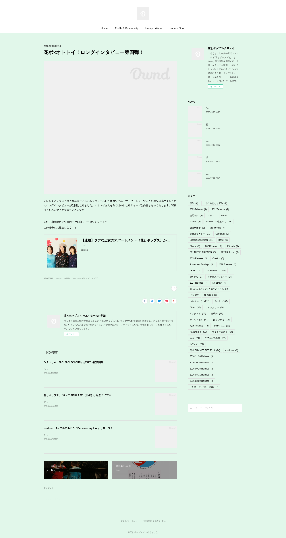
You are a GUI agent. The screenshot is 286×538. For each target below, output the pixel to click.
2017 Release (198, 283)
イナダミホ (198, 313)
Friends (233, 246)
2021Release (213, 246)
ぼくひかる (221, 319)
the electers (217, 228)
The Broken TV (216, 270)
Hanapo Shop (177, 28)
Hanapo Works (153, 28)
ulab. (195, 338)
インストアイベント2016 (204, 387)
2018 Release (227, 264)
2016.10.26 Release (201, 362)
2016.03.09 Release (201, 381)
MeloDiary (219, 283)
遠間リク (196, 215)
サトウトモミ (199, 319)
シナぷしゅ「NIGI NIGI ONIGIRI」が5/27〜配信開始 (73, 362)
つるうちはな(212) (61, 278)
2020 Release (230, 252)
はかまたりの (215, 307)
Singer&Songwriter (201, 240)
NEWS (210, 295)
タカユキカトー (200, 234)
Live (194, 295)
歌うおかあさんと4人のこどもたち (209, 289)
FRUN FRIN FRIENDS (203, 252)
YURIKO (196, 277)
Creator (218, 258)
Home (104, 28)
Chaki (195, 307)
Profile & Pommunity (126, 28)
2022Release (220, 209)
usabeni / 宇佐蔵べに (218, 221)
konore (195, 221)
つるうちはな (199, 301)
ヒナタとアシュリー (219, 277)
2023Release (198, 209)
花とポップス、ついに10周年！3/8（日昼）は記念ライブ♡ (77, 395)
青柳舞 (217, 313)
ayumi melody (199, 325)
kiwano (226, 215)
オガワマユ (222, 325)
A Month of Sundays (201, 264)
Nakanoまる (198, 332)
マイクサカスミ (222, 332)
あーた (221, 301)
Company (222, 234)
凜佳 (194, 203)
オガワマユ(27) (92, 278)
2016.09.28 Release (201, 368)
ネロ (212, 215)
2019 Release (198, 258)
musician (231, 350)
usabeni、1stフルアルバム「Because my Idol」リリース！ (78, 428)
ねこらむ (197, 344)
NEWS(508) (48, 278)
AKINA (195, 270)
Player (195, 246)
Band (223, 240)
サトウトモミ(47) (78, 278)
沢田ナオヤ (197, 228)
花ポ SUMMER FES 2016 (205, 350)
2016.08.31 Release (201, 374)
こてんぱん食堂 (215, 338)
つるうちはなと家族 (215, 203)
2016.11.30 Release (201, 356)
